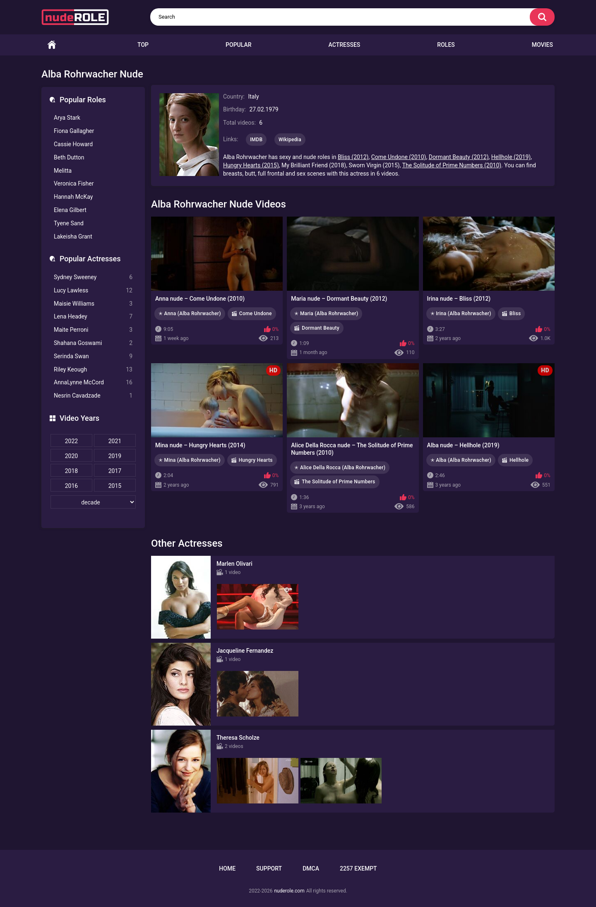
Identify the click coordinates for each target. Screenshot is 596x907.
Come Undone (255, 313)
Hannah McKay (73, 196)
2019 (114, 456)
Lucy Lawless (93, 290)
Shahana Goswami (93, 343)
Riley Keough (93, 369)
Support (269, 868)
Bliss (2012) (353, 157)
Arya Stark (67, 117)
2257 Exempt (358, 868)
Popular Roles (83, 99)
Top (143, 44)
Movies (542, 44)
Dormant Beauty (320, 328)
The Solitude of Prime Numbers (338, 482)
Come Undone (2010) (398, 157)
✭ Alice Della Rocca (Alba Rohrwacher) (339, 467)
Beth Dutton (69, 157)
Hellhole (519, 460)
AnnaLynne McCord (93, 382)
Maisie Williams (93, 303)
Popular (238, 44)
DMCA (311, 868)
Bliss (515, 313)
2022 (71, 441)
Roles (445, 44)
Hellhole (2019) (511, 157)
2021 (114, 441)
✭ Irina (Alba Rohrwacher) (460, 313)
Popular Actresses (90, 258)
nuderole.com (289, 891)
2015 (114, 485)
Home (51, 44)
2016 (71, 485)
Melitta (63, 170)
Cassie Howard (73, 144)
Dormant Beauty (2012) (459, 157)
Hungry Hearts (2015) (251, 165)
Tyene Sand (69, 223)
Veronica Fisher (74, 183)
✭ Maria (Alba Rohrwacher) (326, 313)
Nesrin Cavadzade (93, 395)
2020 (71, 456)
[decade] (93, 502)
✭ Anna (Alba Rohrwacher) (190, 313)
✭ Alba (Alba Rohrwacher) (460, 460)
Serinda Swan (93, 356)
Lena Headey (93, 316)
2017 (114, 471)
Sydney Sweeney (93, 277)
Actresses (344, 44)
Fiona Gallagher (74, 131)
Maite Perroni (93, 329)
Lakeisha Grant (73, 236)
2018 (71, 471)
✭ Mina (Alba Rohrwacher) (190, 460)
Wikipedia (290, 139)
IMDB (256, 139)
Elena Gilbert (70, 210)
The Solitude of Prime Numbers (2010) (451, 165)
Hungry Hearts (256, 460)
